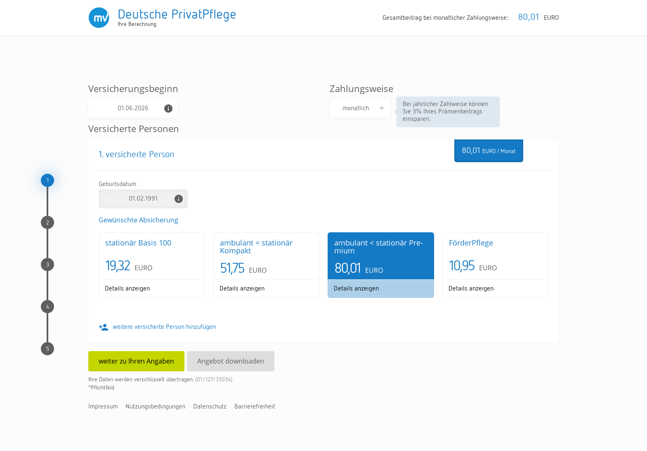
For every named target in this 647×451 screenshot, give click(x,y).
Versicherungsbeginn (133, 88)
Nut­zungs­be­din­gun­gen (155, 407)
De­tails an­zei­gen (127, 289)
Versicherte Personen (133, 128)
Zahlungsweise (361, 88)
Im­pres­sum (103, 407)
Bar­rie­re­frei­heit (254, 407)
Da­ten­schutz (210, 407)
